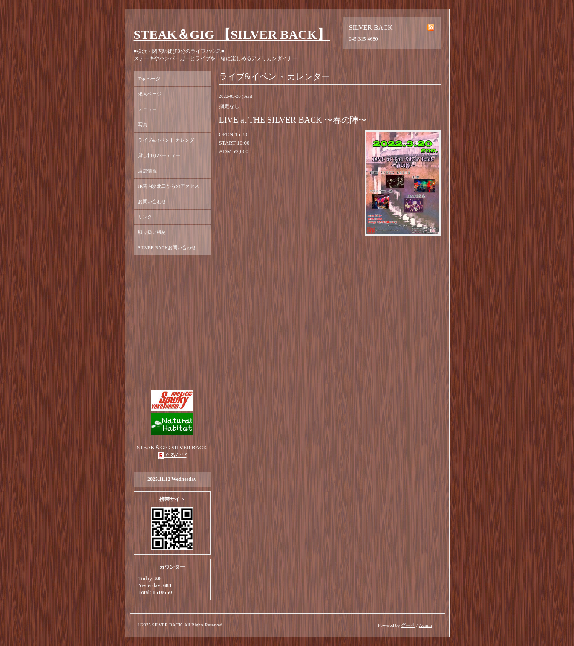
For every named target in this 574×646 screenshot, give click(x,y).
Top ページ (149, 78)
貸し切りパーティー (159, 155)
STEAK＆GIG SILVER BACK (172, 447)
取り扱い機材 (152, 232)
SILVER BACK (167, 624)
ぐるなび (175, 455)
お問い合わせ (152, 201)
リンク (145, 216)
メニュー (147, 109)
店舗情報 (147, 170)
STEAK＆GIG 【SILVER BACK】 (232, 34)
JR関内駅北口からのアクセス (168, 186)
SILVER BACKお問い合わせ (167, 247)
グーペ (408, 625)
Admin (425, 625)
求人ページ (150, 93)
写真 (142, 124)
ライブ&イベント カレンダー (168, 140)
